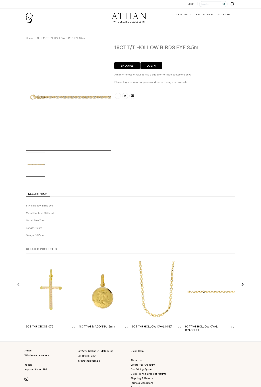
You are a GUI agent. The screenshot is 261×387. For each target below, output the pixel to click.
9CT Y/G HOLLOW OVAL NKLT (152, 326)
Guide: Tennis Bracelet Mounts (148, 373)
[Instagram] (26, 379)
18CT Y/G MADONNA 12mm (97, 326)
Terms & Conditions (141, 382)
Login (151, 65)
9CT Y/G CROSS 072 (39, 326)
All (37, 38)
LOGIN (191, 4)
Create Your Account (142, 364)
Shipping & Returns (141, 378)
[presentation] (18, 284)
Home (29, 38)
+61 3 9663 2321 (87, 356)
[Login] (73, 327)
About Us (136, 360)
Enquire (127, 65)
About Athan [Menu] (203, 14)
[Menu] (185, 14)
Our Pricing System (141, 369)
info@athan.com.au (89, 360)
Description (38, 194)
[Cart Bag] (232, 3)
